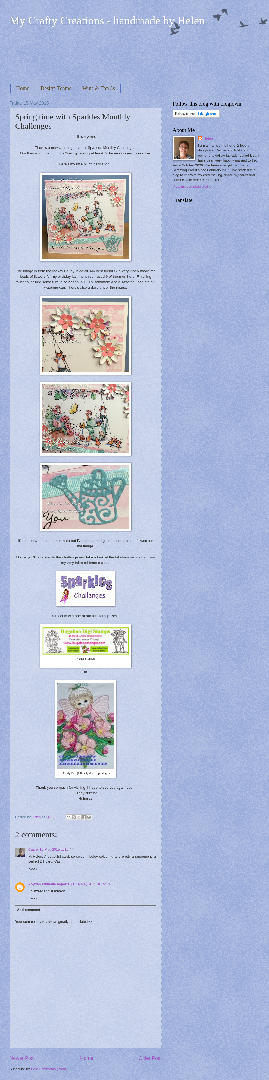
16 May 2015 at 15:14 (93, 884)
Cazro (33, 849)
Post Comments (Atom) (49, 1069)
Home (22, 88)
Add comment (28, 910)
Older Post (150, 1058)
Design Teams (55, 88)
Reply (32, 868)
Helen (208, 138)
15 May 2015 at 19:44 (57, 849)
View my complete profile (192, 186)
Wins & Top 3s (98, 88)
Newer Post (22, 1058)
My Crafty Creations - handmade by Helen (107, 20)
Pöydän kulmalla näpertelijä (51, 884)
